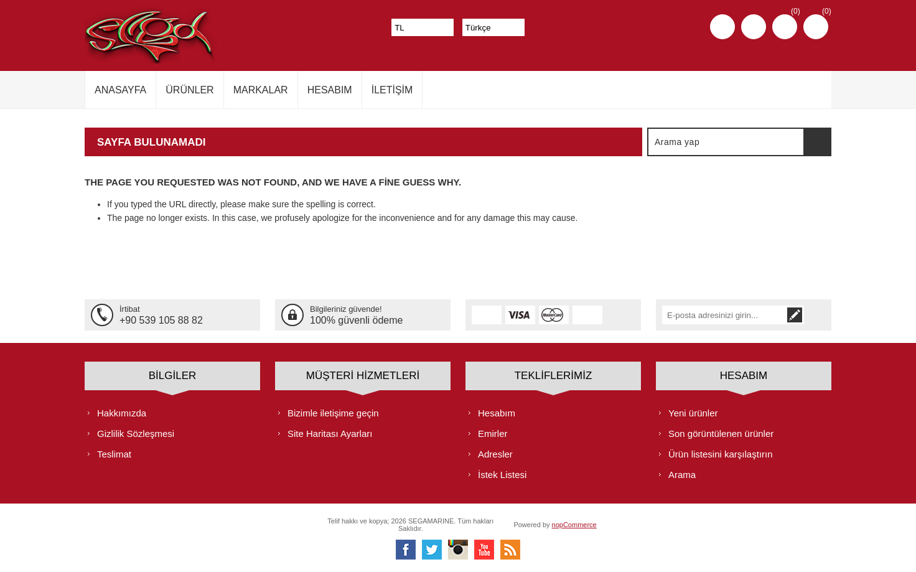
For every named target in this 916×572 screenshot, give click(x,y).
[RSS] (510, 550)
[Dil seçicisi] (493, 27)
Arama (817, 142)
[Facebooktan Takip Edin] (406, 550)
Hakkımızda (121, 413)
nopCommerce (574, 524)
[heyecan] (432, 550)
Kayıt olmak (722, 26)
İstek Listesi (502, 474)
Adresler (495, 454)
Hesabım (496, 413)
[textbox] (726, 142)
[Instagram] (458, 550)
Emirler (493, 433)
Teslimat (114, 454)
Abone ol (815, 315)
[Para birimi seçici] (422, 27)
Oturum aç (753, 26)
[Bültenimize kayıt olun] (734, 315)
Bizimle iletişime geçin (333, 413)
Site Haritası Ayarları (329, 433)
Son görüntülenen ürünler (720, 433)
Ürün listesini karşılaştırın (720, 454)
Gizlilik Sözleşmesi (135, 433)
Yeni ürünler (693, 413)
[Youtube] (484, 550)
